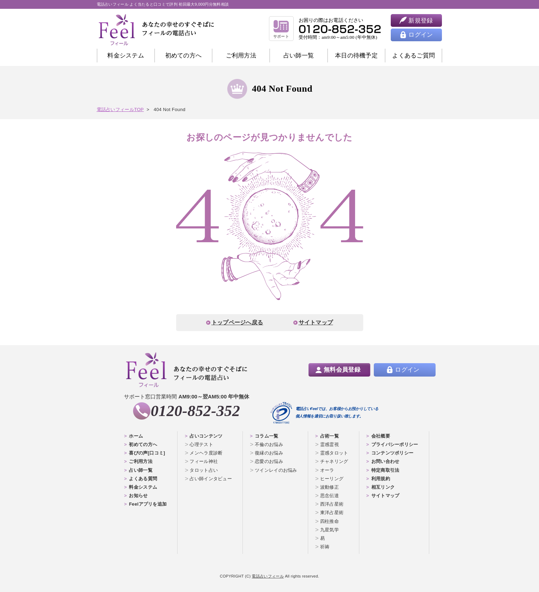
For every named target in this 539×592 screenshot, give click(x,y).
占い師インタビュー (211, 478)
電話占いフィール (267, 576)
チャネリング (334, 461)
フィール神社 (204, 461)
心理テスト (201, 444)
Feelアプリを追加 (148, 504)
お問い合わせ (385, 461)
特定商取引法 (385, 470)
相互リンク (383, 487)
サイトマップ (316, 322)
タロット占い (204, 470)
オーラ (327, 470)
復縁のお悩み (269, 453)
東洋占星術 (332, 512)
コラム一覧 (267, 436)
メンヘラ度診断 (206, 453)
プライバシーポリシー (394, 444)
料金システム (125, 55)
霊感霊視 (329, 444)
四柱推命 (329, 521)
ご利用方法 (241, 55)
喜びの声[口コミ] (147, 453)
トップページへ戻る (237, 322)
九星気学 (329, 529)
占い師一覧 (298, 55)
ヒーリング (332, 478)
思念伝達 (329, 495)
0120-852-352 (195, 411)
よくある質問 (143, 478)
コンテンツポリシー (392, 453)
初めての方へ (143, 444)
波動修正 (329, 487)
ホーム (136, 436)
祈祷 (325, 546)
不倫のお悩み (269, 444)
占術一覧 (329, 436)
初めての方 (183, 55)
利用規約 (380, 478)
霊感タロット (334, 453)
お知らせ (138, 495)
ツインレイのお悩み (276, 470)
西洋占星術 (332, 504)
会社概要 (380, 436)
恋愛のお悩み (269, 461)
